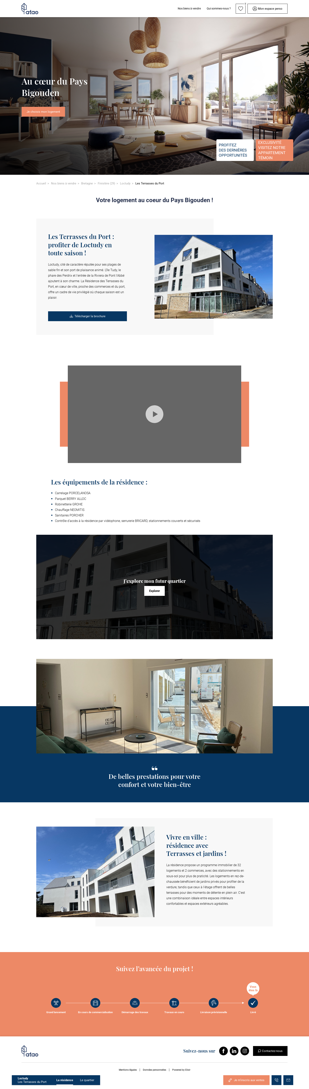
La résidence (64, 1080)
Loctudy (125, 183)
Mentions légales (128, 1070)
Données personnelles (154, 1070)
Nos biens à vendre (63, 183)
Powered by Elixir (181, 1070)
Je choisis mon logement (43, 111)
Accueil (41, 183)
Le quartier (87, 1080)
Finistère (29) (106, 183)
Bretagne (87, 183)
